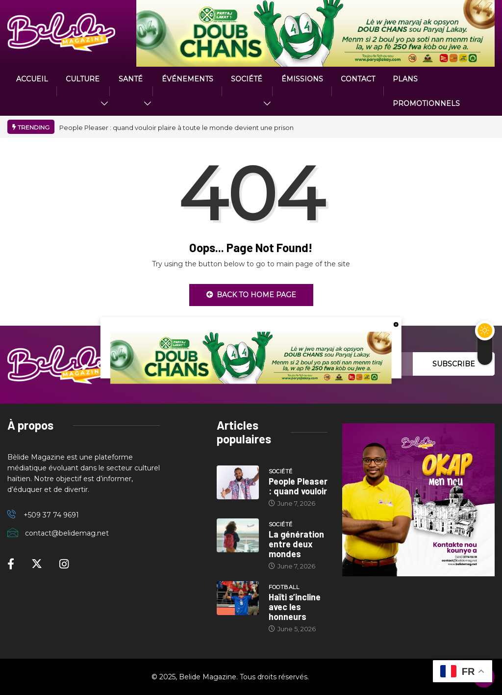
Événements (187, 79)
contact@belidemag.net (67, 533)
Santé (131, 79)
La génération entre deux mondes (296, 544)
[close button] (396, 323)
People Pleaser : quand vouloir (298, 486)
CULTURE (83, 79)
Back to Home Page (251, 294)
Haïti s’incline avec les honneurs (295, 607)
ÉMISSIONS (302, 79)
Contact (358, 79)
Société (246, 79)
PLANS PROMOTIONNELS (426, 91)
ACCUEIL (32, 79)
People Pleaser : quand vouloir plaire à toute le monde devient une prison (176, 127)
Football (284, 587)
